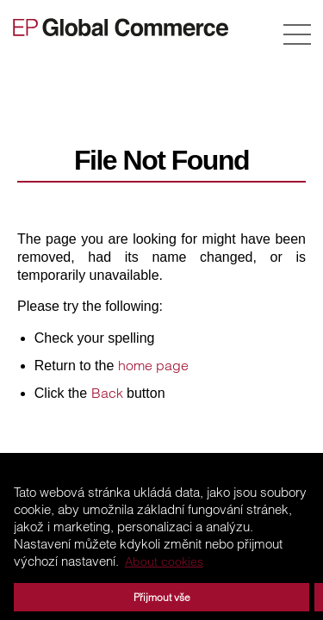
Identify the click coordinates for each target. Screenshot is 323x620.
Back (107, 392)
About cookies (164, 561)
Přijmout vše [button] (162, 597)
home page (153, 365)
